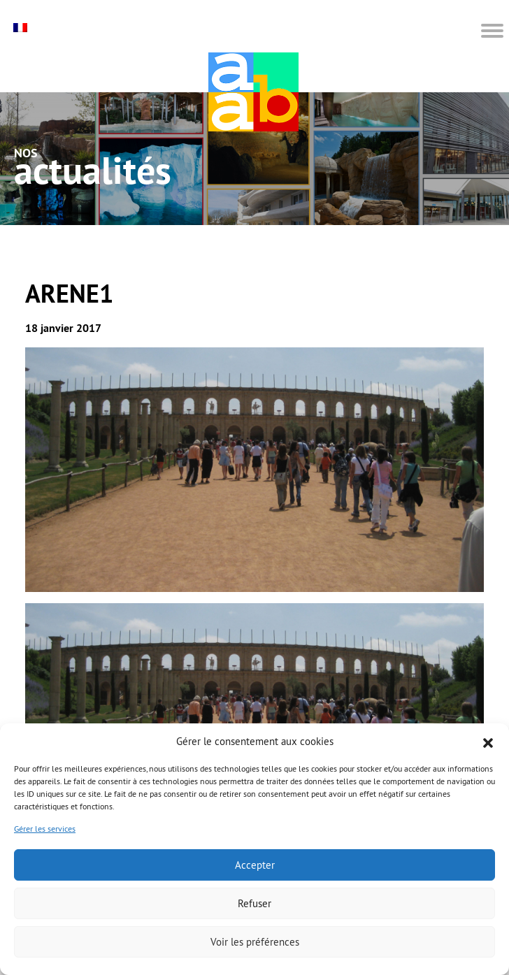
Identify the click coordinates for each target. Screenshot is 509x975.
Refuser (254, 903)
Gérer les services (45, 828)
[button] (488, 742)
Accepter (255, 865)
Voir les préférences (254, 941)
